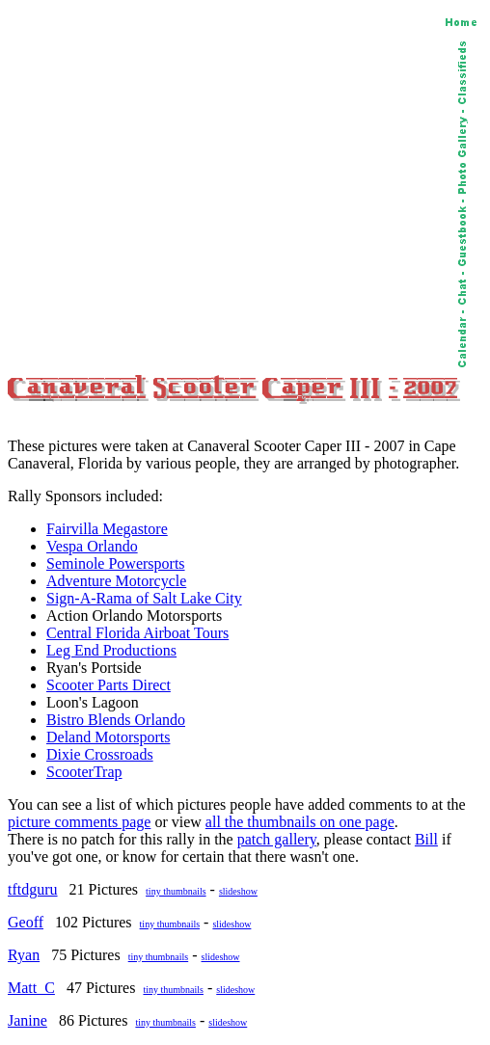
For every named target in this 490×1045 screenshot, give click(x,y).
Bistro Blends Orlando (115, 719)
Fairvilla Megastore (107, 529)
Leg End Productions (111, 650)
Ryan (24, 955)
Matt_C (31, 987)
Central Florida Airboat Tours (137, 633)
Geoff (25, 922)
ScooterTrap (84, 772)
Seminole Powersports (115, 563)
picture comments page (79, 822)
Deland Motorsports (108, 737)
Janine (27, 1020)
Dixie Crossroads (99, 754)
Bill (426, 839)
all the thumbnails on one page (300, 822)
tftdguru (33, 889)
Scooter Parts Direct (108, 685)
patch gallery (276, 839)
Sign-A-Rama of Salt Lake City (144, 598)
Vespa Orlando (92, 546)
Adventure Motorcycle (116, 581)
